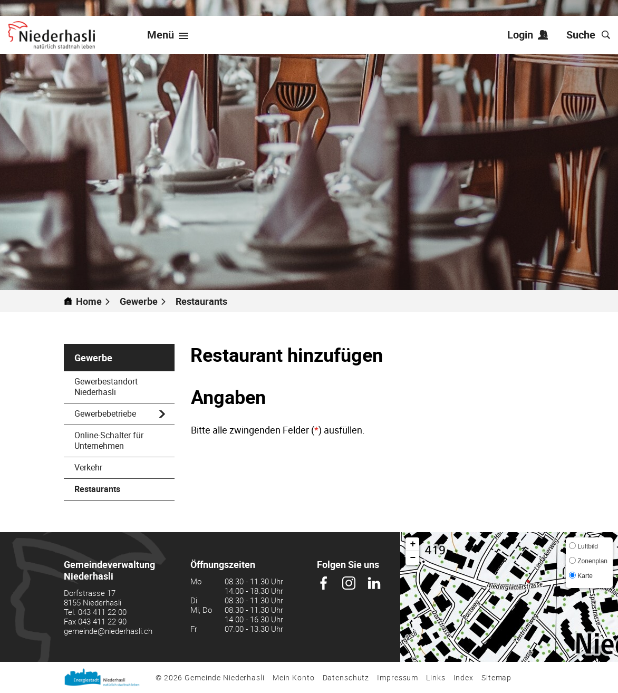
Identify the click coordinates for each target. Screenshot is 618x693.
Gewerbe (93, 357)
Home (89, 301)
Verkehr (88, 467)
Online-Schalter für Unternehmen (108, 440)
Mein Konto (294, 677)
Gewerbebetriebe (105, 413)
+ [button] (413, 544)
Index (463, 677)
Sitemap (496, 677)
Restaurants (122, 489)
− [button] (413, 558)
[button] (143, 301)
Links (435, 677)
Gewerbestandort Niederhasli (106, 387)
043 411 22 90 (102, 621)
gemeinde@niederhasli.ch (108, 630)
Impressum (397, 677)
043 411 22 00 (102, 612)
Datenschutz (346, 677)
